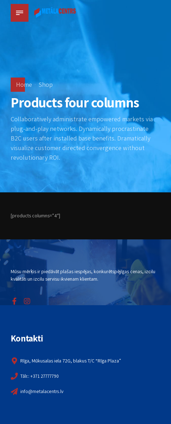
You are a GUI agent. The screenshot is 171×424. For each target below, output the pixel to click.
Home (24, 84)
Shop (45, 84)
